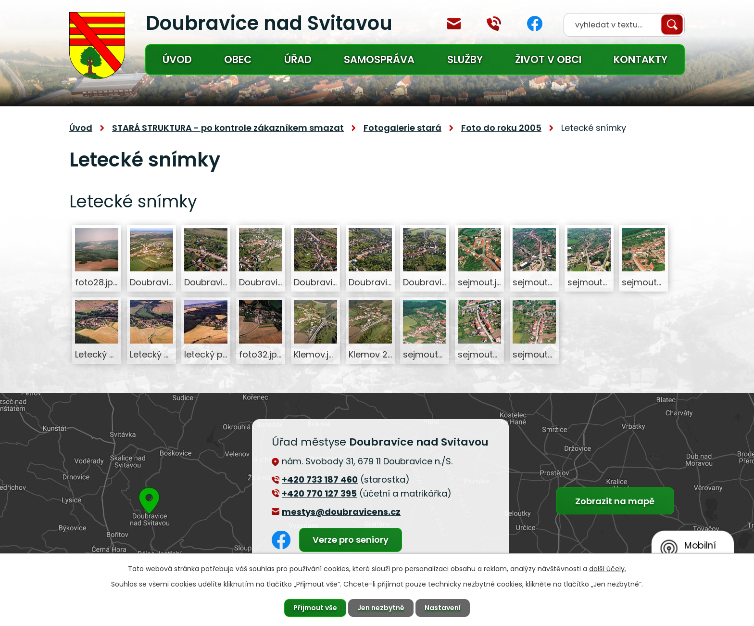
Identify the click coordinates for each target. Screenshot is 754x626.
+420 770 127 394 (494, 23)
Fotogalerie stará (402, 128)
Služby (465, 59)
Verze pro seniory (351, 540)
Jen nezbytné (380, 608)
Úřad (298, 59)
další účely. (607, 569)
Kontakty (640, 59)
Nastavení (443, 608)
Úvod (177, 59)
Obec (237, 59)
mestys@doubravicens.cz (454, 23)
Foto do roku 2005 (501, 128)
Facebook (534, 23)
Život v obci (548, 59)
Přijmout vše (315, 608)
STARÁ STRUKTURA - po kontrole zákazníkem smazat (228, 128)
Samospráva (379, 59)
